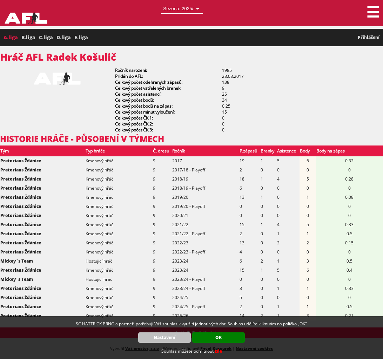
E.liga (81, 37)
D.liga (63, 37)
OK (218, 337)
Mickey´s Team (16, 261)
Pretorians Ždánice (20, 161)
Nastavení (164, 337)
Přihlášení (368, 37)
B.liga (28, 37)
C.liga (46, 37)
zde (218, 351)
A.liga (11, 37)
